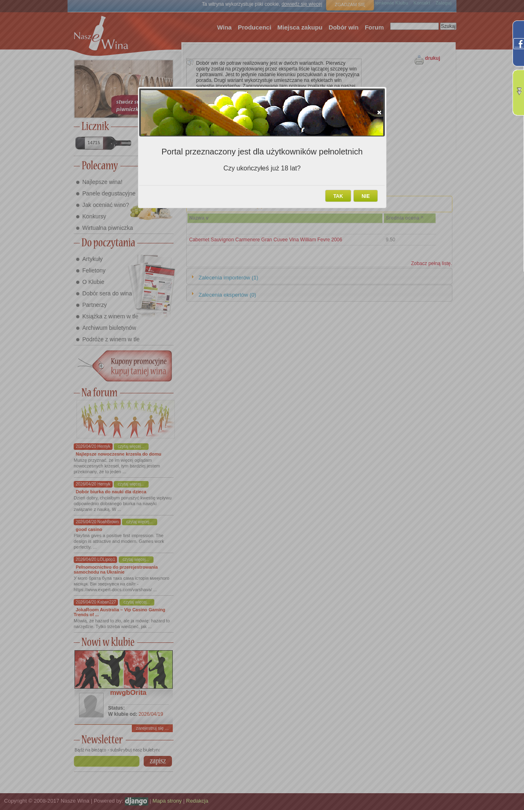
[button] (379, 112)
